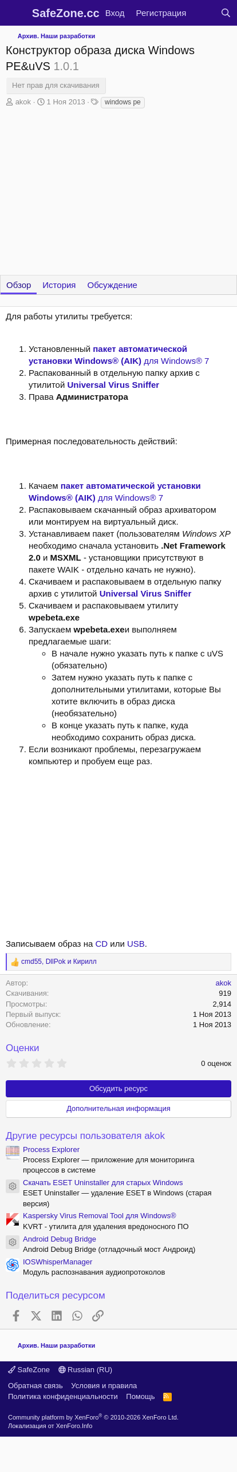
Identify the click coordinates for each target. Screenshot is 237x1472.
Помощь (140, 1396)
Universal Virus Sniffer (113, 385)
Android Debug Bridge (59, 1239)
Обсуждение (112, 285)
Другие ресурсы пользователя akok (85, 1135)
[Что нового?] (203, 12)
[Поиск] (226, 12)
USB (136, 943)
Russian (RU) (85, 1369)
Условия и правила (104, 1385)
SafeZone (29, 1369)
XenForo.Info (74, 1425)
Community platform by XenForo (93, 1417)
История (59, 285)
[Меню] (15, 13)
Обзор (18, 285)
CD (101, 943)
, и (59, 962)
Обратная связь (35, 1385)
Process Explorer (51, 1149)
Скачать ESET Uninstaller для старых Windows (103, 1182)
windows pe (123, 102)
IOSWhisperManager (57, 1262)
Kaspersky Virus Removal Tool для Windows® (99, 1215)
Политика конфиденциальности (63, 1396)
